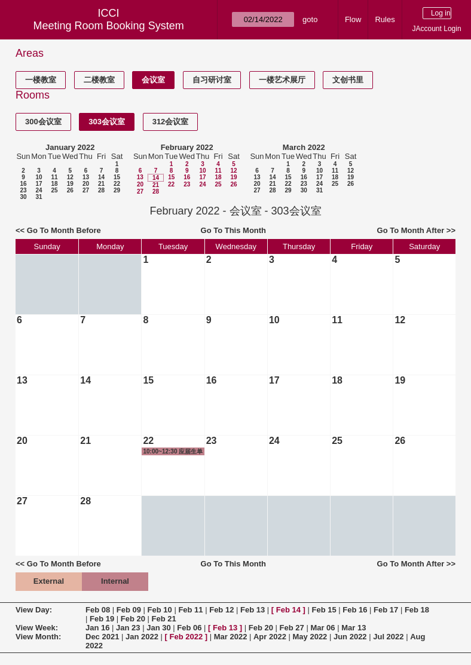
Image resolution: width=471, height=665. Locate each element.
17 (38, 183)
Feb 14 (288, 609)
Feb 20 (133, 618)
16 (23, 183)
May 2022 (310, 636)
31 (38, 197)
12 (70, 177)
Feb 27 (292, 627)
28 (101, 190)
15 (117, 177)
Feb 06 (189, 627)
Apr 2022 (269, 636)
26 (70, 190)
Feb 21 (164, 618)
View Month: (38, 636)
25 (54, 190)
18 (54, 183)
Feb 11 (190, 609)
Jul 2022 (388, 636)
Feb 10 (160, 609)
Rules (384, 19)
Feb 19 (102, 618)
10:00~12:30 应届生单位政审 (173, 451)
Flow (353, 19)
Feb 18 (417, 609)
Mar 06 (322, 627)
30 (23, 197)
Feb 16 (354, 609)
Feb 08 (97, 609)
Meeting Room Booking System (108, 26)
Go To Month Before (64, 230)
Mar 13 (353, 627)
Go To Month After (411, 230)
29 (117, 190)
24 (38, 190)
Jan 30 (158, 627)
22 (117, 183)
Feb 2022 (186, 636)
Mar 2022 (230, 636)
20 (85, 183)
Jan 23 (128, 627)
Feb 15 (323, 609)
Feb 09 (129, 609)
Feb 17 (386, 609)
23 (23, 190)
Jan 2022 (142, 636)
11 (54, 177)
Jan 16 (97, 627)
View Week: (37, 627)
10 (38, 177)
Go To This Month (234, 230)
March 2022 (304, 147)
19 (70, 183)
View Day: (34, 609)
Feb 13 (252, 609)
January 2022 (69, 147)
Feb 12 (221, 609)
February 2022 (187, 147)
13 (85, 177)
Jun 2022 (350, 636)
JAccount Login (436, 28)
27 (85, 190)
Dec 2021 (102, 636)
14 (101, 177)
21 (101, 183)
